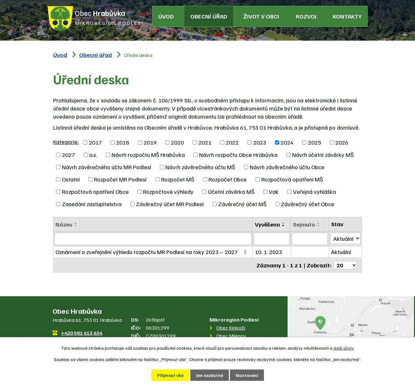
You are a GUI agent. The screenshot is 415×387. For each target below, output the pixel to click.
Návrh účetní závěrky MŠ (323, 154)
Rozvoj (306, 16)
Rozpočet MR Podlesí (120, 179)
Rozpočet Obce (227, 179)
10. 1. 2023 (268, 251)
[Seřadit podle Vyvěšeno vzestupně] (283, 223)
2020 (177, 142)
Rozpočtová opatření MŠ (292, 179)
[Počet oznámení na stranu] (345, 265)
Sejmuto (304, 224)
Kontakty (347, 16)
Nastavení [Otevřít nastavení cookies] (247, 375)
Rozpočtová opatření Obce (95, 191)
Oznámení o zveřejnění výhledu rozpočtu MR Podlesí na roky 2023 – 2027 (152, 251)
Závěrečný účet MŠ (242, 203)
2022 (232, 142)
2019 (150, 142)
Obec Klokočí (230, 327)
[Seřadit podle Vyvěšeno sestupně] (283, 225)
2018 (122, 142)
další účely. (343, 348)
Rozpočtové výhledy (168, 191)
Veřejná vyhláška (314, 191)
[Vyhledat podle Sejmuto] (310, 239)
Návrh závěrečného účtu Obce (287, 166)
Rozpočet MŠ (177, 179)
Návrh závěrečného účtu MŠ (200, 166)
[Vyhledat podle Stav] (345, 238)
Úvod (166, 16)
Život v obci (261, 16)
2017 (95, 142)
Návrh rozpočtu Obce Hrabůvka (238, 154)
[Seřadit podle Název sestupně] (75, 225)
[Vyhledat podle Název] (153, 239)
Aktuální (341, 251)
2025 (314, 142)
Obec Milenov (231, 336)
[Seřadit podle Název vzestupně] (75, 223)
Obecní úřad (208, 16)
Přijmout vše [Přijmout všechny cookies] (170, 375)
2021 (204, 142)
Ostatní (71, 179)
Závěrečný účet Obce (307, 203)
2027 (68, 154)
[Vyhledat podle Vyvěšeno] (272, 239)
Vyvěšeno (267, 224)
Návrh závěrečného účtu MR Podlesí (106, 166)
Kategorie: (66, 141)
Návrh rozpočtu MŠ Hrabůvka (148, 154)
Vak (274, 191)
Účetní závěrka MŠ (231, 191)
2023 (259, 142)
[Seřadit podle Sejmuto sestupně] (318, 225)
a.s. (93, 154)
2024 (286, 142)
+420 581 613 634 (81, 333)
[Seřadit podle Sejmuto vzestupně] (318, 223)
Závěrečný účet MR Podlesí (170, 203)
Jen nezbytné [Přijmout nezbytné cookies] (209, 375)
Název (63, 224)
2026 (341, 142)
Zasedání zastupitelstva (92, 203)
